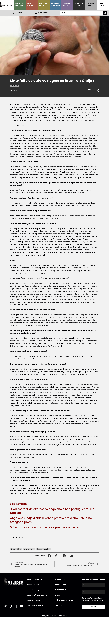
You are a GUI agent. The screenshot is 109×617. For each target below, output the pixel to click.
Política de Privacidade (63, 600)
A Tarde (20, 537)
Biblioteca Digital (90, 5)
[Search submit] (105, 12)
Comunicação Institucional (56, 5)
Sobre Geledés (101, 5)
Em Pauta (14, 86)
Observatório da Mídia (79, 5)
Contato (58, 605)
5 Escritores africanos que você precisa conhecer (44, 527)
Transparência (60, 590)
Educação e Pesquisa (43, 5)
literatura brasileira (43, 549)
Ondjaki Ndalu (16, 549)
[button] (49, 555)
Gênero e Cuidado (30, 5)
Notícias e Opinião (66, 5)
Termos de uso (59, 595)
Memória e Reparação (19, 5)
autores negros (29, 549)
